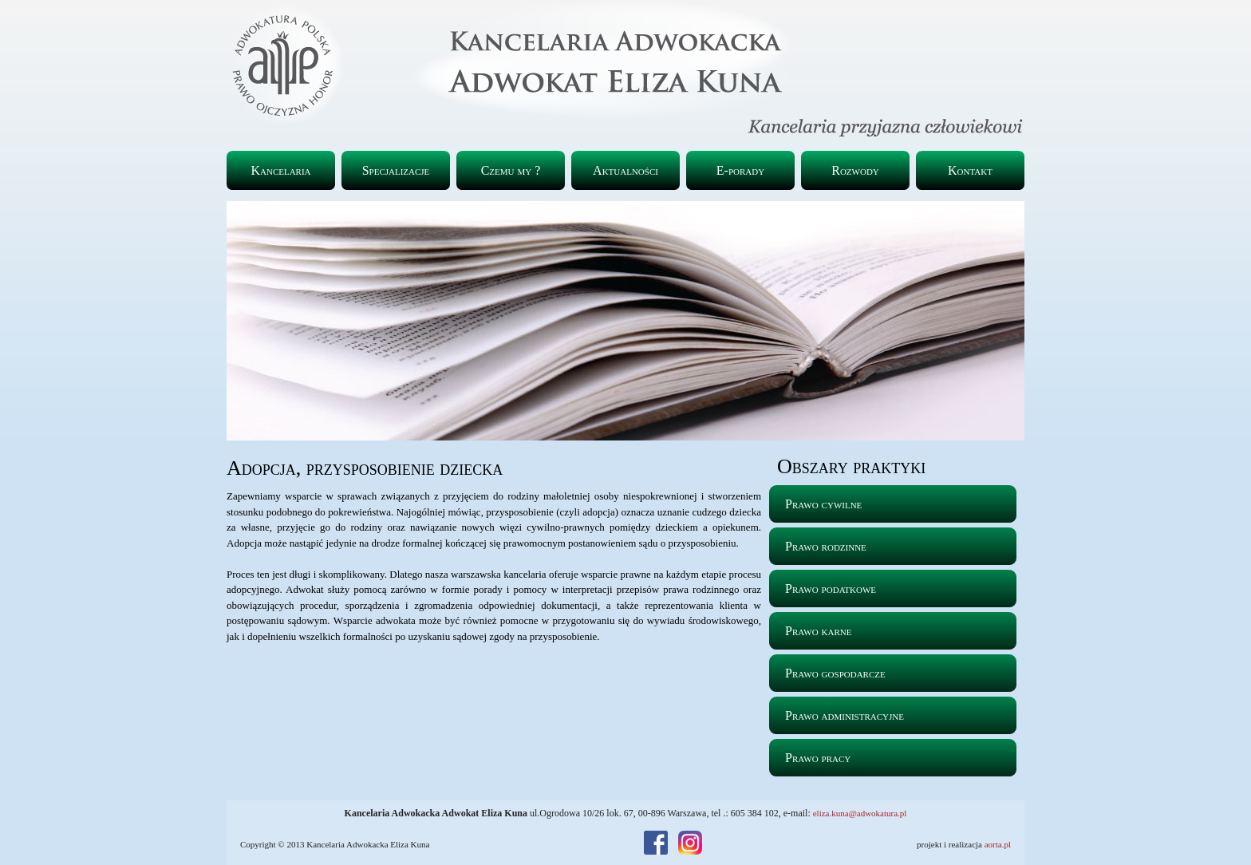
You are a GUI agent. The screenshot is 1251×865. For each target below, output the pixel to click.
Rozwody (855, 170)
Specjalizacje (396, 170)
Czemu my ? (511, 170)
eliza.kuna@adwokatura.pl (860, 813)
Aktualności (625, 170)
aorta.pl (998, 844)
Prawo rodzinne (825, 546)
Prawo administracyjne (844, 715)
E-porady (740, 170)
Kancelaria (280, 170)
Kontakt (970, 170)
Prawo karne (818, 631)
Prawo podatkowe (830, 588)
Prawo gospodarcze (835, 673)
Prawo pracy (817, 757)
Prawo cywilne (823, 504)
